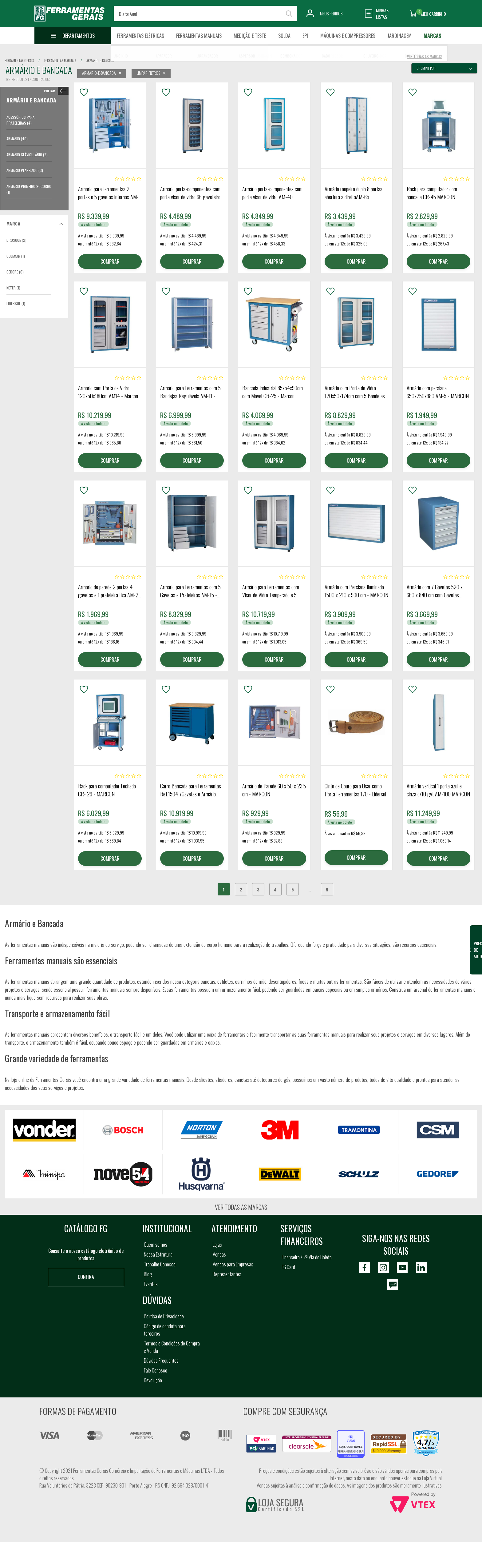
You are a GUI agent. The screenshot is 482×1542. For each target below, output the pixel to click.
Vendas (219, 1254)
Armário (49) (17, 138)
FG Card (288, 1267)
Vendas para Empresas (233, 1264)
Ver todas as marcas (241, 1207)
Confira (86, 1277)
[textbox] (205, 13)
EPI (305, 35)
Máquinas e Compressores (347, 35)
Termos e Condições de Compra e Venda (172, 1347)
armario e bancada (100, 60)
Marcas (432, 35)
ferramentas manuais (60, 60)
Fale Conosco (155, 1370)
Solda (284, 35)
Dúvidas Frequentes (161, 1360)
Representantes (227, 1274)
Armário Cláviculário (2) (27, 154)
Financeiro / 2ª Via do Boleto (307, 1257)
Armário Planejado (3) (24, 170)
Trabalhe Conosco (160, 1264)
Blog (148, 1274)
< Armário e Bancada (55, 91)
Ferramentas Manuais (199, 35)
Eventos (151, 1284)
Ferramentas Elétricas (140, 35)
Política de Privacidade (164, 1316)
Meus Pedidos (331, 13)
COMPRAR (110, 261)
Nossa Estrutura (158, 1254)
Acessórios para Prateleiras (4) (20, 120)
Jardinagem (399, 35)
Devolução (153, 1380)
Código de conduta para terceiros (165, 1329)
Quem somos (155, 1244)
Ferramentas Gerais (19, 60)
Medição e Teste (250, 35)
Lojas (217, 1244)
